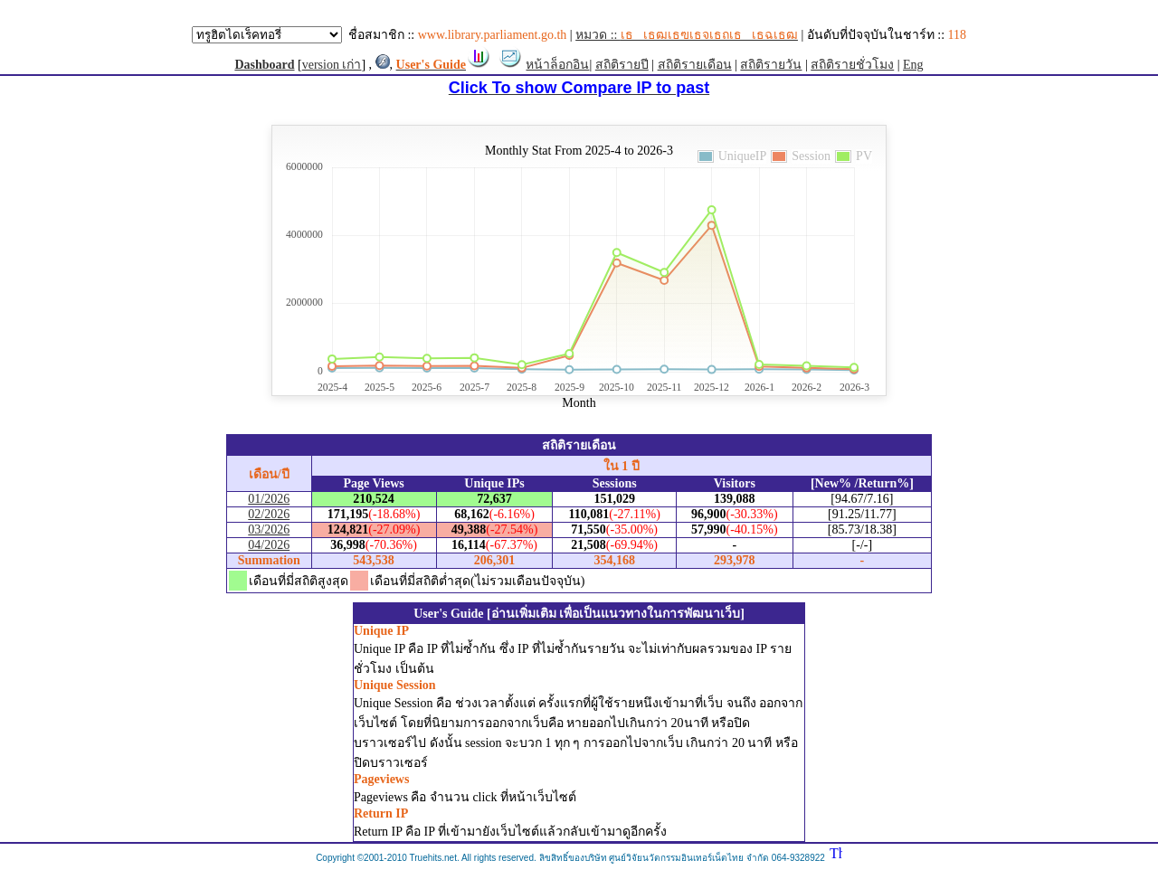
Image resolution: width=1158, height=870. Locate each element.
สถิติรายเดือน (695, 64)
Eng (913, 64)
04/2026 (269, 545)
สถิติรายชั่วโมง (852, 64)
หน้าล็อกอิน (557, 64)
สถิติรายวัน (771, 64)
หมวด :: (686, 35)
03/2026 (269, 529)
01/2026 (269, 499)
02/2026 (269, 514)
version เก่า (332, 64)
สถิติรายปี (622, 64)
